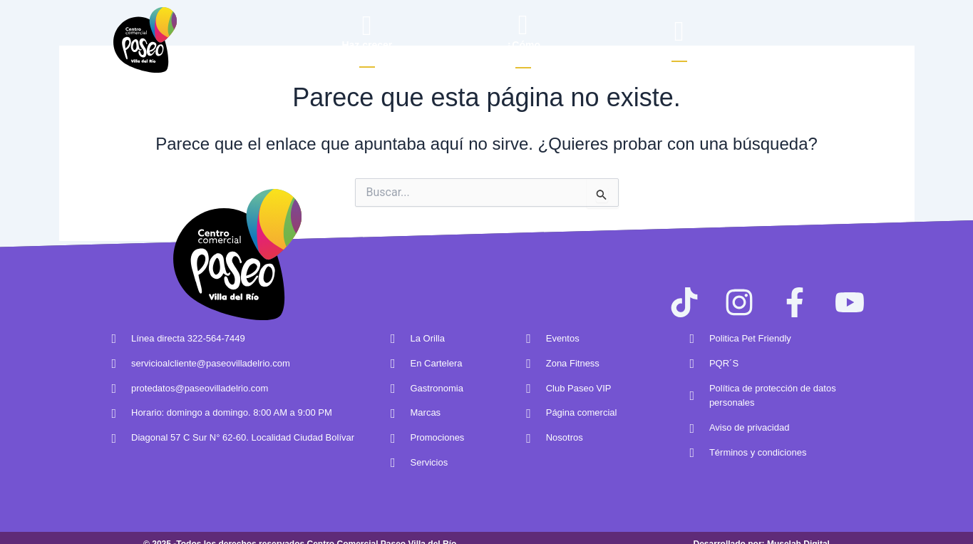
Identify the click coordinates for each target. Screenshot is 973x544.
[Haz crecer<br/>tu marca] (367, 25)
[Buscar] (679, 31)
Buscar (679, 51)
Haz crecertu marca (366, 51)
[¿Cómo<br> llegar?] (523, 25)
